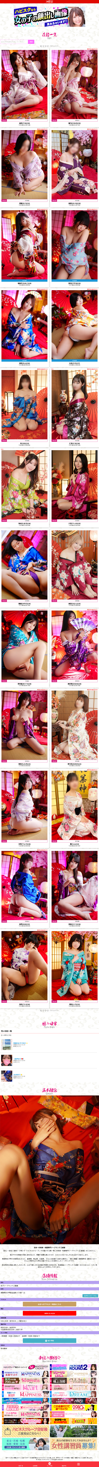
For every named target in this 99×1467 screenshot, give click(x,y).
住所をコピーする (90, 1296)
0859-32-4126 (49, 1313)
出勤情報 (35, 1466)
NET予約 (49, 1340)
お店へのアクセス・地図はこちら (49, 1304)
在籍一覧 (20, 1466)
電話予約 (64, 1466)
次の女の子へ (54, 46)
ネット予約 (49, 1466)
